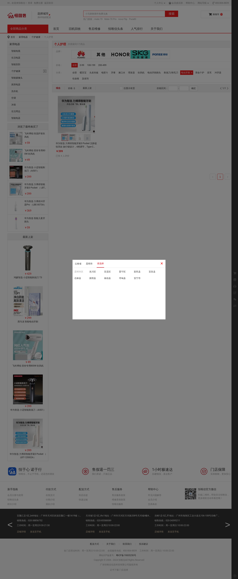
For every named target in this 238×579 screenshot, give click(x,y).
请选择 (100, 263)
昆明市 (89, 263)
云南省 (78, 263)
